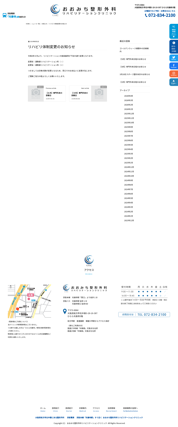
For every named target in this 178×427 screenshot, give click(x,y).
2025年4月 (128, 149)
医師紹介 (69, 409)
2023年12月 (129, 220)
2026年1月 (128, 109)
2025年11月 (129, 118)
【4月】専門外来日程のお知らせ (133, 66)
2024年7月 (128, 189)
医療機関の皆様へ (130, 409)
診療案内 (82, 409)
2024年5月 (128, 198)
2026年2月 (128, 104)
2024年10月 (129, 176)
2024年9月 (128, 180)
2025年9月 (128, 127)
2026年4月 (128, 95)
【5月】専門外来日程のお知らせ (133, 59)
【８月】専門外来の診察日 (54, 94)
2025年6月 (128, 140)
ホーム (43, 409)
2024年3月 (128, 207)
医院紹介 (55, 409)
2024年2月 (128, 211)
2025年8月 (128, 131)
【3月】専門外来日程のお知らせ (133, 82)
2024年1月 (128, 216)
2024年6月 (128, 193)
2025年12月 (129, 113)
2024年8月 (128, 184)
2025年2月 (128, 158)
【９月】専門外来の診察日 (79, 94)
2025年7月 (128, 135)
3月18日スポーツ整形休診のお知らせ (135, 74)
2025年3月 (128, 153)
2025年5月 (128, 144)
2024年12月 (129, 167)
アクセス (96, 409)
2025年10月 (129, 122)
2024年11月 (129, 171)
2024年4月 (128, 202)
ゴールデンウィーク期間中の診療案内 (134, 50)
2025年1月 (128, 162)
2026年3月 (128, 100)
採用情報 (111, 409)
